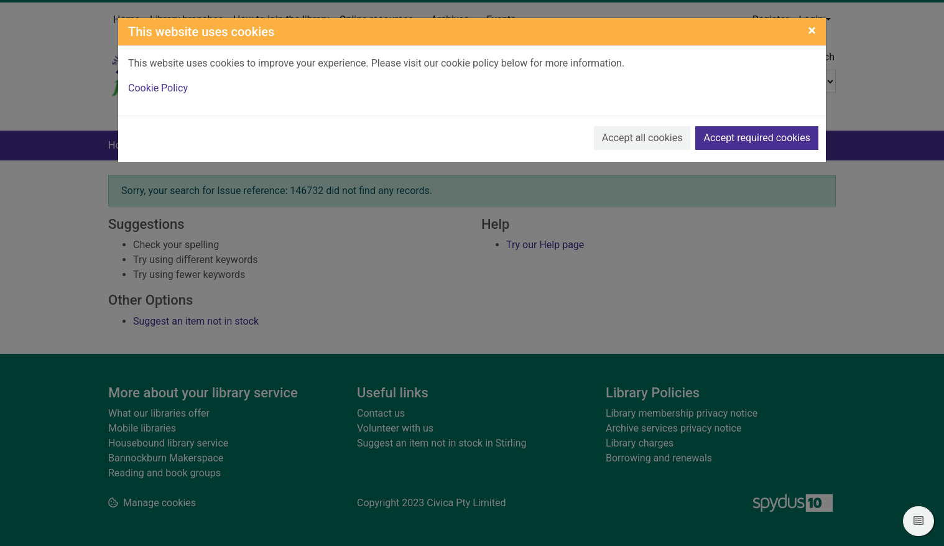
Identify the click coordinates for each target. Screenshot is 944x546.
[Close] (812, 30)
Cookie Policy (158, 88)
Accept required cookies (756, 138)
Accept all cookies (642, 138)
